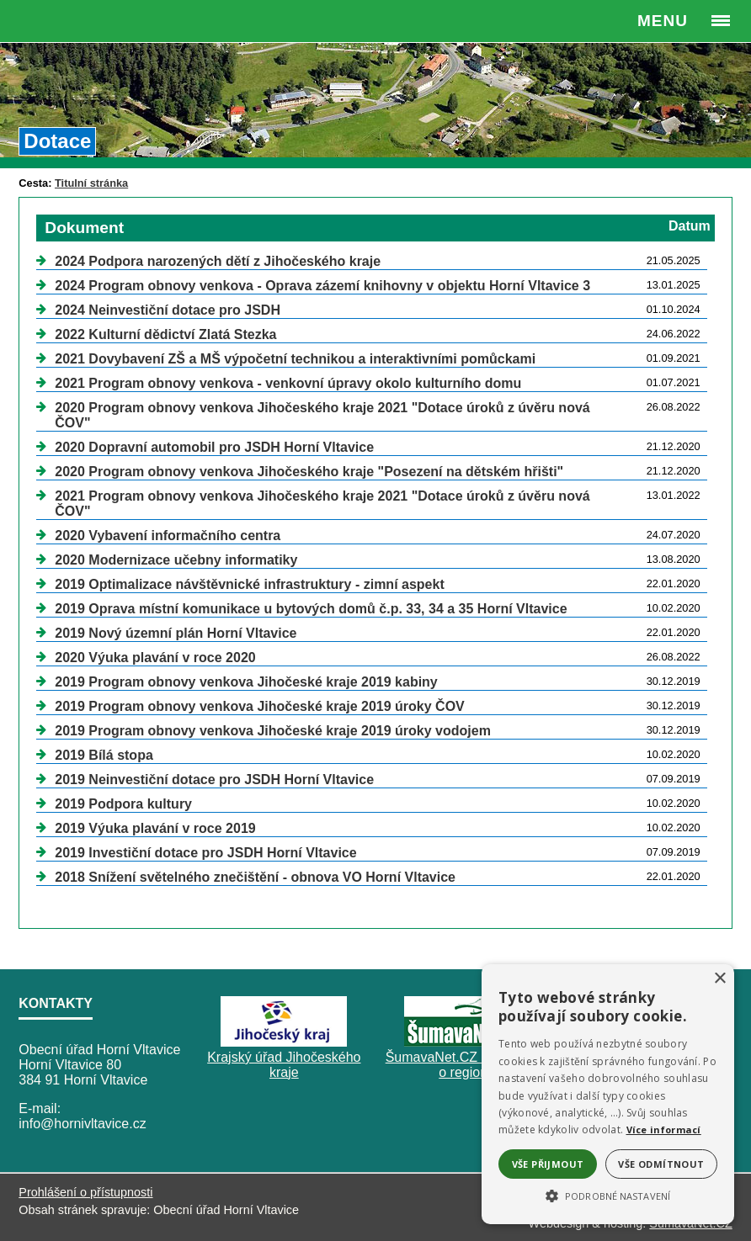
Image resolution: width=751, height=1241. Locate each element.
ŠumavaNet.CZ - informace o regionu (467, 1064)
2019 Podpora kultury (123, 804)
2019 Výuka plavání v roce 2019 (155, 828)
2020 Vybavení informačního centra (167, 535)
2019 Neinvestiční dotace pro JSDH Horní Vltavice (214, 779)
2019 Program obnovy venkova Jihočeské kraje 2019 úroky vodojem (273, 731)
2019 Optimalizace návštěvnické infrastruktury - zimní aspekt (249, 584)
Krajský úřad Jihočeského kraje (283, 1064)
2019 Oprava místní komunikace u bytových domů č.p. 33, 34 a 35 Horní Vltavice (311, 609)
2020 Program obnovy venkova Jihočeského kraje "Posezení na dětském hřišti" (309, 471)
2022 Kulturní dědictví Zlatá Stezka (165, 334)
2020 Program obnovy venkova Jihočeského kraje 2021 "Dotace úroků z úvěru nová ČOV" (322, 415)
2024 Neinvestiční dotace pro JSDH (167, 310)
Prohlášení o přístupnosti (85, 1192)
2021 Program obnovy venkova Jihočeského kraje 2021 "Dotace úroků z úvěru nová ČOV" (322, 503)
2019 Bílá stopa (104, 755)
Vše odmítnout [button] (661, 1164)
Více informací (663, 1129)
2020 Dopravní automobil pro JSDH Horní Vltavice (214, 447)
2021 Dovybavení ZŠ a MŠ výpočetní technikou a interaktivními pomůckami (295, 359)
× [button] (719, 979)
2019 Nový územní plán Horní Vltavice (175, 633)
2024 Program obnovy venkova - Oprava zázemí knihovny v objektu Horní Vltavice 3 (322, 285)
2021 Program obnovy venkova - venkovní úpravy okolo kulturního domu (288, 383)
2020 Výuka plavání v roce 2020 (155, 657)
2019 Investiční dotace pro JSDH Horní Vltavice (205, 853)
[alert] (608, 1094)
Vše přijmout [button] (548, 1164)
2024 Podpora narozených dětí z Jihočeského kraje (218, 261)
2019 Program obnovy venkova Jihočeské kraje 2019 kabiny (246, 682)
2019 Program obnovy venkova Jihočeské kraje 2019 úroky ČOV (259, 706)
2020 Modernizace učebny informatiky (176, 560)
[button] (607, 1194)
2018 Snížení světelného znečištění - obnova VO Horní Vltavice (255, 877)
